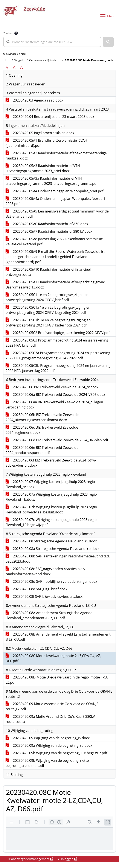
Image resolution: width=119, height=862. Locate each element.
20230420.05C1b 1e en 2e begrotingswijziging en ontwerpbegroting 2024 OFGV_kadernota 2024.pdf (48, 323)
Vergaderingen (23, 60)
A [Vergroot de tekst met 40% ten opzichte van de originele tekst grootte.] (21, 67)
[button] (108, 42)
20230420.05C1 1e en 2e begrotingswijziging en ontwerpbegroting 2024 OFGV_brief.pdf (47, 297)
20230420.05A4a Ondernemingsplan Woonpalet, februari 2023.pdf (55, 201)
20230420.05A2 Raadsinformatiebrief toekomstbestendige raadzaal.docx (56, 156)
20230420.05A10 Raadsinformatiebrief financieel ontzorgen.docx (48, 272)
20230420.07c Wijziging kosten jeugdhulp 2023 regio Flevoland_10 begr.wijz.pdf (51, 522)
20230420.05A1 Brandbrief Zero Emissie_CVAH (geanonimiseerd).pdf (46, 143)
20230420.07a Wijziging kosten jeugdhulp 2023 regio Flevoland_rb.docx (51, 497)
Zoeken (8, 33)
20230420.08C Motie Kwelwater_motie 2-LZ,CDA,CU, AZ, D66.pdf (53, 658)
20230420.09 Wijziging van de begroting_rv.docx (48, 738)
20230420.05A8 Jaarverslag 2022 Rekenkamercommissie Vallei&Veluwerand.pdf (54, 241)
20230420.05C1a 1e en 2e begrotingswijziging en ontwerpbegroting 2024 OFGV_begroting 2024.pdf (48, 310)
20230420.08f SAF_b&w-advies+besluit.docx (44, 596)
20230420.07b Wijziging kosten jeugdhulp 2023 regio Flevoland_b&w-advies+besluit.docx (51, 509)
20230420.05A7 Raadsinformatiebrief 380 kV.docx (49, 231)
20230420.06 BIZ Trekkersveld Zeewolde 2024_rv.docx (52, 387)
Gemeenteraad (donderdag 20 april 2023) (54, 60)
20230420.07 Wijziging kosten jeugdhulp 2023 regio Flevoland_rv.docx (50, 484)
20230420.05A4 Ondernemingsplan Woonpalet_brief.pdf (54, 191)
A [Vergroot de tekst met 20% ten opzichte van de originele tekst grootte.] (14, 67)
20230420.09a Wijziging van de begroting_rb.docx (49, 745)
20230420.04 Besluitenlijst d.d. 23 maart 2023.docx (50, 116)
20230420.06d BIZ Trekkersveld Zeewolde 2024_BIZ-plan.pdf (57, 440)
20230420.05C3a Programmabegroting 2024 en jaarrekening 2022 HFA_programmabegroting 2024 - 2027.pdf (58, 355)
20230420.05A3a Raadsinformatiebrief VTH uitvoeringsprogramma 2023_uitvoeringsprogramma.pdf (52, 181)
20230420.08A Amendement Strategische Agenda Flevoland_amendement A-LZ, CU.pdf (49, 615)
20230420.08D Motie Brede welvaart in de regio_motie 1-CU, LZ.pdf (57, 680)
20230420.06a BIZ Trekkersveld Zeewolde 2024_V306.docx (55, 394)
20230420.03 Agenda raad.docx (34, 100)
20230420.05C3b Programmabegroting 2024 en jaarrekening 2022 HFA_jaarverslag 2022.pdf (58, 368)
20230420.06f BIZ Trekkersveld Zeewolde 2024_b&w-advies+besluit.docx (51, 463)
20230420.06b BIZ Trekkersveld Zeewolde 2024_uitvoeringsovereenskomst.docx (42, 417)
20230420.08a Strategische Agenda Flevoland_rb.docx (52, 548)
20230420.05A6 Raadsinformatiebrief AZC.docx (47, 224)
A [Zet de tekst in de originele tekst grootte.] (7, 67)
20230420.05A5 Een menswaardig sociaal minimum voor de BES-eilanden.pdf (57, 214)
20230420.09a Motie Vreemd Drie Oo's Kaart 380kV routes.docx (50, 719)
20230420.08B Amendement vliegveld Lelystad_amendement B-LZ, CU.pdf (58, 637)
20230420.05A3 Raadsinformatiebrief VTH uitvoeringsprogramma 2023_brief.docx (43, 168)
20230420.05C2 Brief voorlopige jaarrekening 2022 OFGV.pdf (58, 332)
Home (9, 60)
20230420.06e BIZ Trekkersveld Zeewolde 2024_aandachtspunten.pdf (42, 450)
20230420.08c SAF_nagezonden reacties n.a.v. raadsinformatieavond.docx (46, 571)
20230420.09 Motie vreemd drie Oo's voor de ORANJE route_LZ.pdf (52, 706)
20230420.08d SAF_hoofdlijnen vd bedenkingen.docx (51, 581)
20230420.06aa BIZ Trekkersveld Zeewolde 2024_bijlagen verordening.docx (54, 405)
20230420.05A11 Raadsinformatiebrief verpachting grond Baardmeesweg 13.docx (55, 285)
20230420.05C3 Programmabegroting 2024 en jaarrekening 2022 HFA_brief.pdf (57, 343)
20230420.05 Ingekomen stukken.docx (40, 133)
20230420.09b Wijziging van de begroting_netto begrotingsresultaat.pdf (47, 763)
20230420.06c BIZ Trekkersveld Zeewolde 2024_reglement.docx (42, 430)
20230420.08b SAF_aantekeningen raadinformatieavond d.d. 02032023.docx (58, 559)
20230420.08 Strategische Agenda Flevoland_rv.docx (51, 541)
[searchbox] (52, 42)
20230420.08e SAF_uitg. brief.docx (36, 589)
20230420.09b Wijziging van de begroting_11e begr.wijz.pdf (56, 753)
